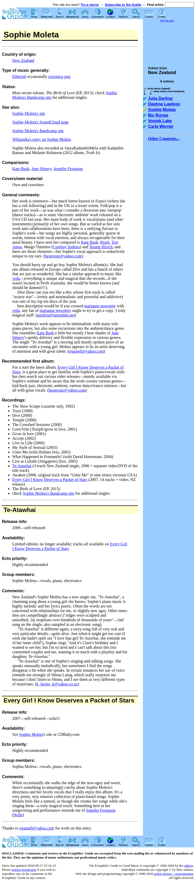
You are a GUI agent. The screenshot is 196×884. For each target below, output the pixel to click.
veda (16, 278)
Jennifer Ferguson (68, 169)
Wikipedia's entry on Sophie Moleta (41, 139)
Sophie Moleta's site (28, 113)
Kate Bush (20, 169)
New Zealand (23, 60)
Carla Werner (160, 126)
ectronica (55, 76)
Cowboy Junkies (66, 247)
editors (188, 865)
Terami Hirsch (101, 247)
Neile (18, 815)
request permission (23, 870)
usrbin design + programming (173, 874)
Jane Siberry (41, 169)
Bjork (104, 242)
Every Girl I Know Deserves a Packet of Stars (49, 479)
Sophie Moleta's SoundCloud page (40, 122)
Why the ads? (167, 20)
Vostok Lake (160, 121)
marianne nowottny (100, 306)
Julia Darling (160, 98)
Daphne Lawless (164, 104)
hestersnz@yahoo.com (63, 256)
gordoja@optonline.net (56, 315)
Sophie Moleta (31, 734)
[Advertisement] (168, 42)
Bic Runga (158, 115)
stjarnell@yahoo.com (86, 351)
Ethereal (19, 76)
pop (67, 76)
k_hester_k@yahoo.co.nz (57, 684)
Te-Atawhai (21, 466)
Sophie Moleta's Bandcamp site (38, 131)
